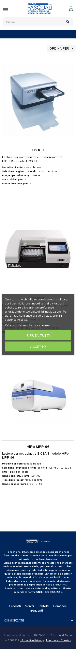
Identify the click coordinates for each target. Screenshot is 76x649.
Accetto (38, 347)
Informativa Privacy (32, 640)
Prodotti (15, 606)
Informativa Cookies (58, 640)
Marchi (29, 606)
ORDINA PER (63, 48)
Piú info (10, 325)
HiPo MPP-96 (38, 446)
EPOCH (38, 150)
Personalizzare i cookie (33, 325)
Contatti (43, 606)
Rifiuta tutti (38, 335)
